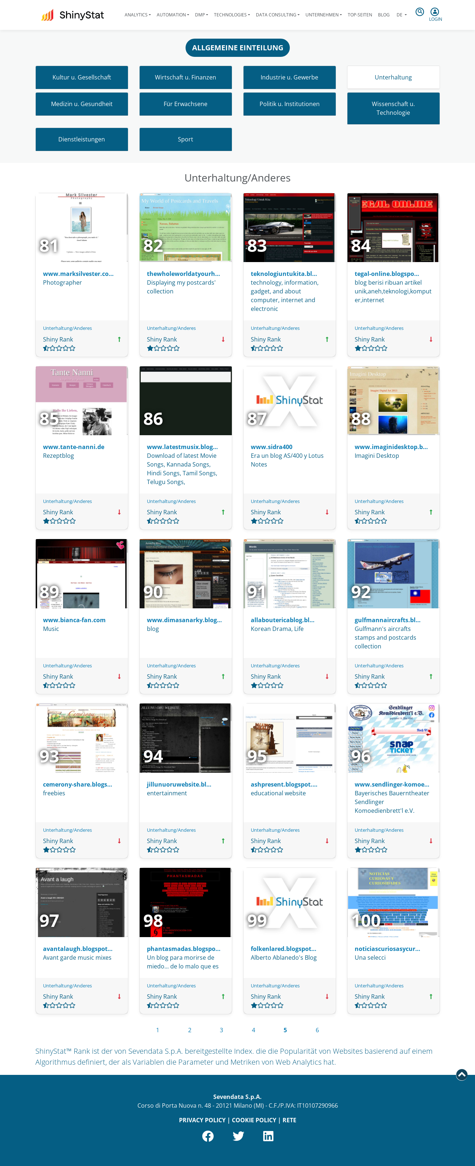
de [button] (400, 15)
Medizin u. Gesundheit (82, 104)
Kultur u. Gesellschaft (81, 77)
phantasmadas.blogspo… (184, 949)
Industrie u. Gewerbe (289, 77)
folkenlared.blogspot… (283, 949)
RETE (289, 1120)
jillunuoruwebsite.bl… (179, 784)
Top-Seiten (360, 15)
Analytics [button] (136, 15)
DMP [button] (200, 15)
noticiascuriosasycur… (387, 949)
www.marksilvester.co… (78, 274)
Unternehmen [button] (322, 15)
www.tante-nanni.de (73, 447)
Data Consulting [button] (276, 15)
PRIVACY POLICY (202, 1120)
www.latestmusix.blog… (182, 447)
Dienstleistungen (81, 139)
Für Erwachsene (185, 104)
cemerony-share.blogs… (77, 784)
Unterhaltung (393, 77)
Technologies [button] (230, 15)
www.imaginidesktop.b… (391, 447)
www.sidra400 (271, 447)
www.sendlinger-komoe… (392, 784)
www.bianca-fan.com (74, 620)
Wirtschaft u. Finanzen (185, 77)
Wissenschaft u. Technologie (393, 108)
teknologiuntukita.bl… (284, 274)
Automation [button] (171, 15)
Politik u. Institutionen (290, 104)
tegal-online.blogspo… (387, 274)
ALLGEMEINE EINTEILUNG (237, 47)
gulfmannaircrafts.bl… (388, 620)
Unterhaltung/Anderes (67, 328)
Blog (384, 15)
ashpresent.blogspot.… (284, 784)
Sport (185, 139)
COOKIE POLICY (254, 1120)
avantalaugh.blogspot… (78, 949)
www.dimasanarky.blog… (184, 620)
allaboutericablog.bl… (283, 620)
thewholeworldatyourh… (183, 274)
